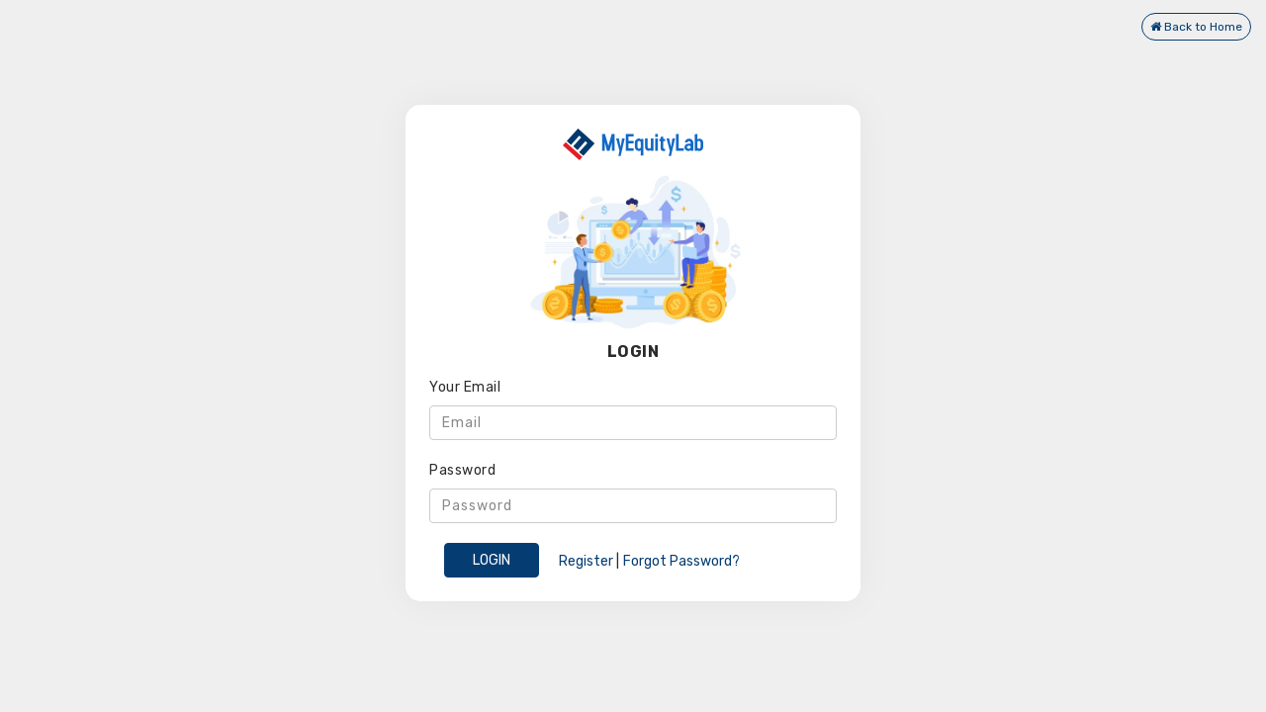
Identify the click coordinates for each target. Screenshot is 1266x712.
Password (462, 470)
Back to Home (1196, 27)
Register (586, 561)
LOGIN (491, 560)
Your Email (464, 387)
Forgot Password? (681, 561)
